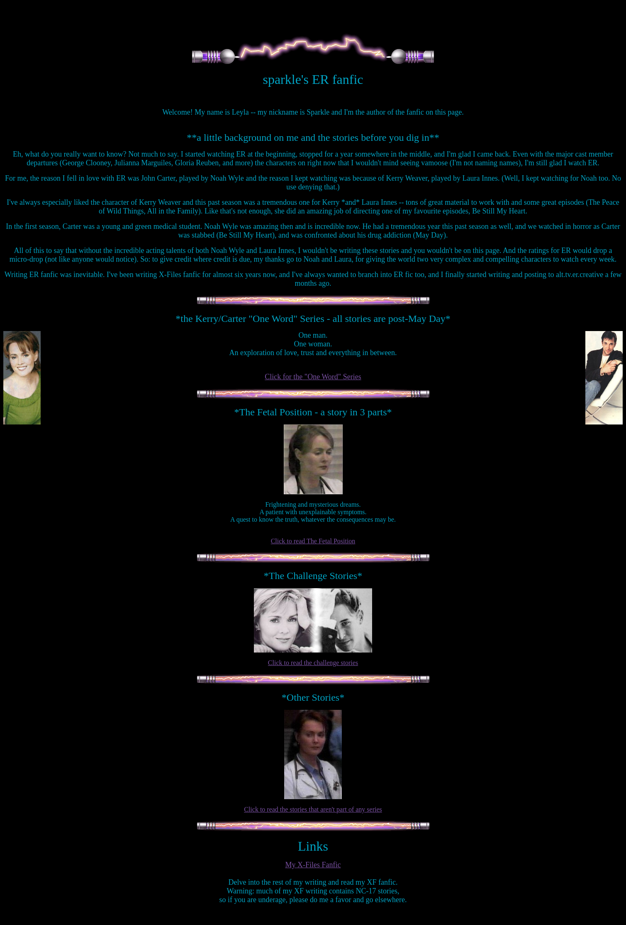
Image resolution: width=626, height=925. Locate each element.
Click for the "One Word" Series (313, 377)
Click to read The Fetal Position (313, 541)
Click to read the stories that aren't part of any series (313, 809)
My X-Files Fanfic (313, 865)
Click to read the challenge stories (313, 662)
